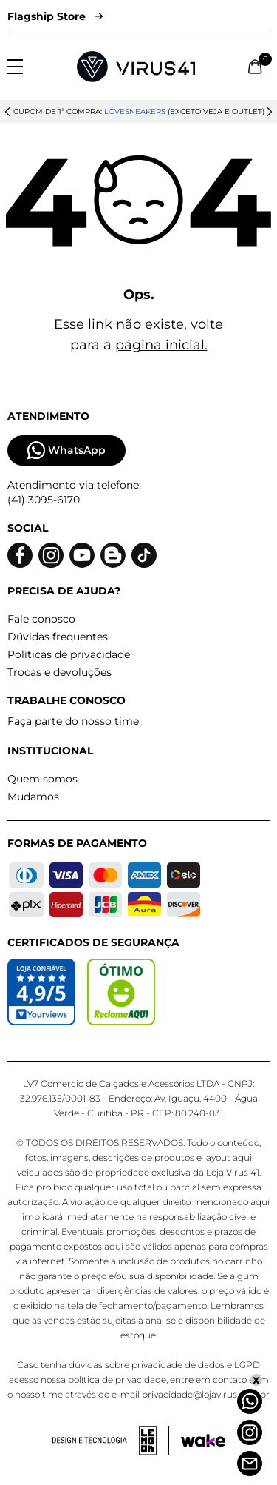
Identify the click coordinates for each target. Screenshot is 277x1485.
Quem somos (42, 778)
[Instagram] (249, 1432)
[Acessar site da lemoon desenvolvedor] (110, 1440)
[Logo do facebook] (20, 556)
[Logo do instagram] (51, 556)
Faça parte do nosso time (73, 721)
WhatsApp (66, 450)
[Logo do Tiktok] (144, 556)
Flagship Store (55, 16)
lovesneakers (134, 111)
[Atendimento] (249, 1463)
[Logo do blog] (113, 556)
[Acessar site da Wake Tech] (203, 1440)
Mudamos (33, 796)
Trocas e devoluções (59, 672)
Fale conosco (41, 619)
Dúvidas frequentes (57, 636)
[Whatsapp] (249, 1401)
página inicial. (161, 345)
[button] (7, 111)
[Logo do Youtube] (82, 556)
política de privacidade (117, 1379)
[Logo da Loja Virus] (136, 66)
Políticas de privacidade (68, 654)
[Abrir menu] (15, 66)
